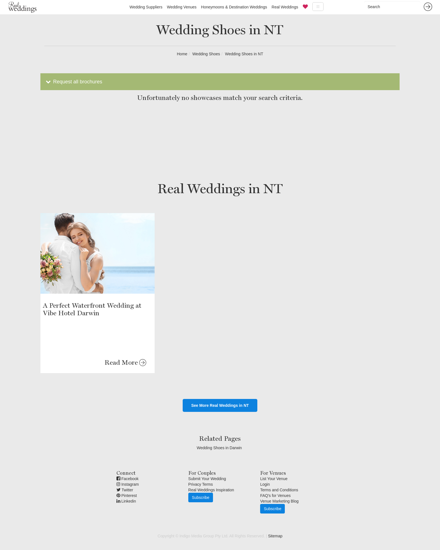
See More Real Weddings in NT (220, 405)
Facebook (127, 478)
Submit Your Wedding (207, 478)
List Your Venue (273, 478)
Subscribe (200, 497)
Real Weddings (285, 7)
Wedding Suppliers (145, 7)
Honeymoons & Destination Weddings (234, 7)
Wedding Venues (182, 7)
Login (265, 484)
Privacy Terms (200, 484)
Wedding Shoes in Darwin (219, 448)
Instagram (127, 484)
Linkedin (126, 501)
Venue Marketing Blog (279, 501)
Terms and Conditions (279, 490)
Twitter (124, 490)
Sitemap (275, 536)
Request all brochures (73, 82)
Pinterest (126, 495)
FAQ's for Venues (275, 495)
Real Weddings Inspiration (211, 490)
